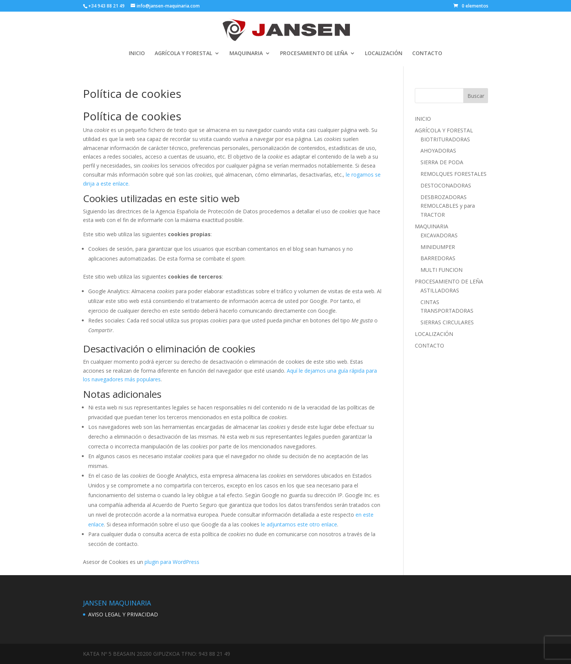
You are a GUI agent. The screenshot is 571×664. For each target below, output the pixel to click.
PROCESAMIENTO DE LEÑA (314, 54)
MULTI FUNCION (441, 269)
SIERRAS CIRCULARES (447, 322)
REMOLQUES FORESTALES (453, 173)
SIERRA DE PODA (441, 162)
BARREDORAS (437, 258)
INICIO (137, 54)
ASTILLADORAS (439, 290)
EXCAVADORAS (439, 235)
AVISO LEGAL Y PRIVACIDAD (123, 614)
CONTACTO (427, 54)
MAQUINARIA (246, 54)
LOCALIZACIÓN (383, 54)
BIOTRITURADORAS (445, 139)
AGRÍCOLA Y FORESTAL (183, 54)
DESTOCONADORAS (445, 185)
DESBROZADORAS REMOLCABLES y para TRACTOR (447, 206)
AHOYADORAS (438, 150)
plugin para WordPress (172, 561)
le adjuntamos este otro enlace (299, 524)
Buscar (475, 95)
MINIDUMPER (437, 246)
